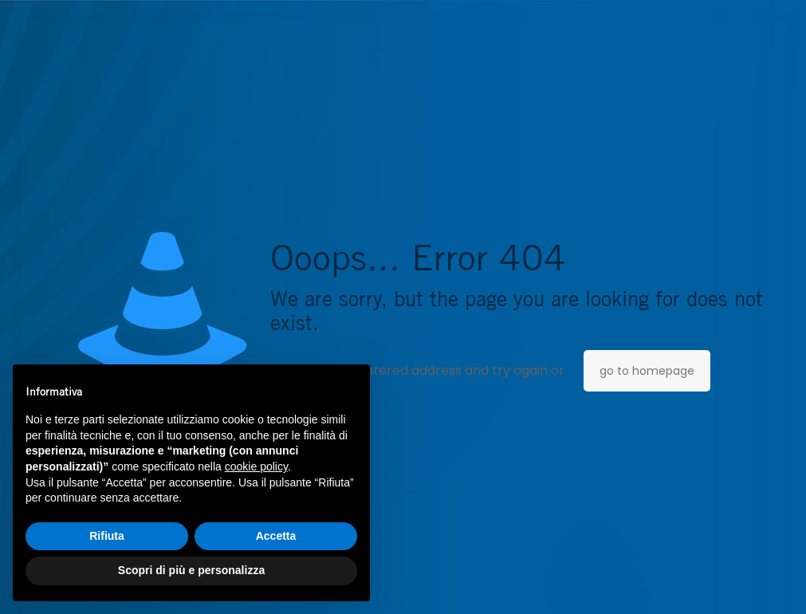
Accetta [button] (276, 535)
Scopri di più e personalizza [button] (191, 570)
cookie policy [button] (256, 466)
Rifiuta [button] (106, 535)
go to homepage (647, 371)
